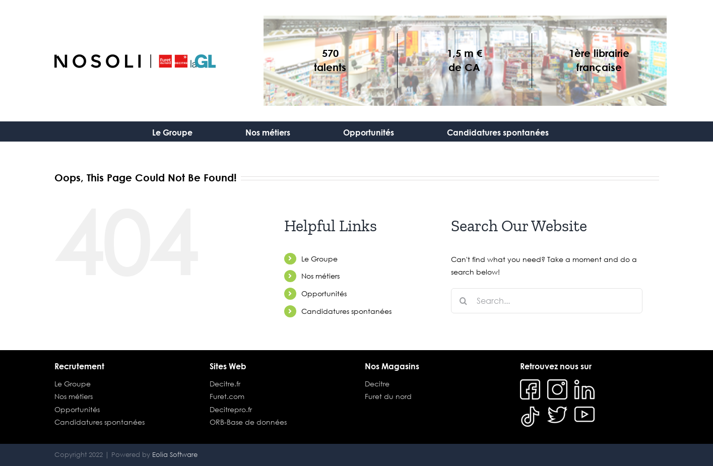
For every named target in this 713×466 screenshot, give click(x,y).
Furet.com (227, 396)
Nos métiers (320, 276)
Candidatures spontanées (346, 311)
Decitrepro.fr (231, 409)
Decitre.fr (225, 383)
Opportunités (324, 293)
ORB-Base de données (248, 422)
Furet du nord (388, 396)
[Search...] (546, 300)
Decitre (377, 383)
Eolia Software (175, 454)
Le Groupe (319, 258)
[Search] (463, 300)
